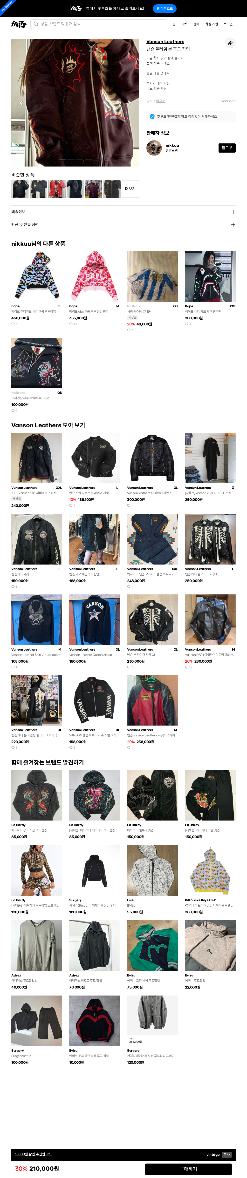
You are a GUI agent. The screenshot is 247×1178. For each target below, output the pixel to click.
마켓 (184, 24)
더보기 (130, 189)
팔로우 (227, 148)
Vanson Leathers (165, 41)
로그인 (228, 24)
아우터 (160, 101)
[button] (20, 103)
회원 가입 (211, 24)
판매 (196, 24)
